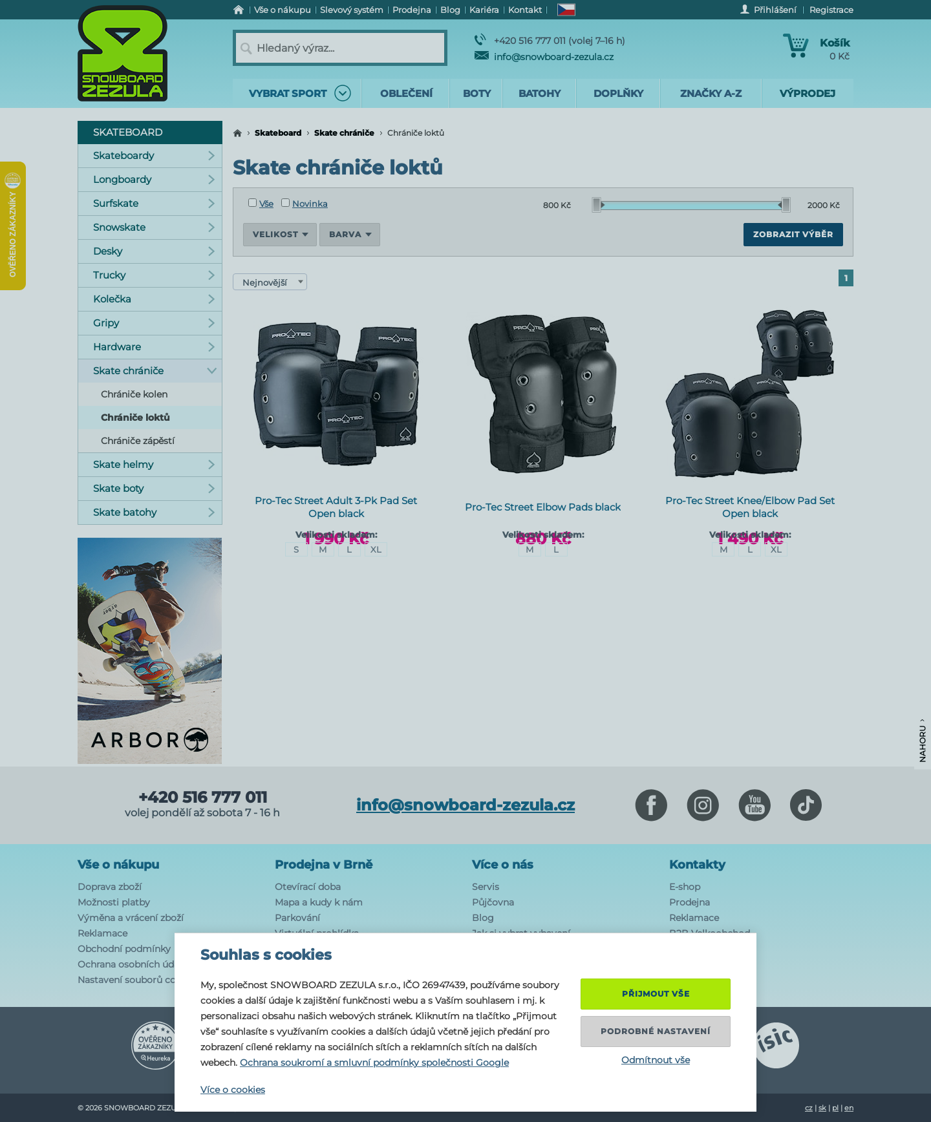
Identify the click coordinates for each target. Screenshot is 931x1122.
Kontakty (697, 865)
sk (822, 1107)
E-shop (684, 887)
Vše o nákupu (118, 865)
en (848, 1107)
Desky (154, 251)
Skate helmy (154, 464)
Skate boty (154, 488)
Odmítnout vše (655, 1060)
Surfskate (154, 203)
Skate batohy (154, 512)
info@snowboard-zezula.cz (544, 57)
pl (835, 1107)
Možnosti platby (114, 902)
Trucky (154, 275)
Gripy (154, 323)
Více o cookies (232, 1090)
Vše (260, 203)
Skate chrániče (344, 133)
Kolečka (154, 299)
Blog (483, 918)
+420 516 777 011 (202, 797)
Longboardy (154, 179)
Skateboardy (154, 155)
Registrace (831, 10)
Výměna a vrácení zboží (131, 918)
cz (809, 1107)
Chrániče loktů (135, 417)
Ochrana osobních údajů (132, 964)
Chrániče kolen (134, 394)
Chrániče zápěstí (138, 441)
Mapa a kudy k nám (319, 902)
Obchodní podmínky (124, 949)
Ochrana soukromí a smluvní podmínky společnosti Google (374, 1062)
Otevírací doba (308, 887)
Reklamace (102, 933)
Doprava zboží (110, 887)
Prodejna (689, 902)
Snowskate (154, 227)
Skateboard (278, 133)
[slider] (598, 205)
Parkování (297, 918)
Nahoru (922, 741)
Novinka (304, 203)
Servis (485, 887)
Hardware (154, 347)
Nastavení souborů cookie (136, 980)
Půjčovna (493, 902)
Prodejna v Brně (323, 865)
